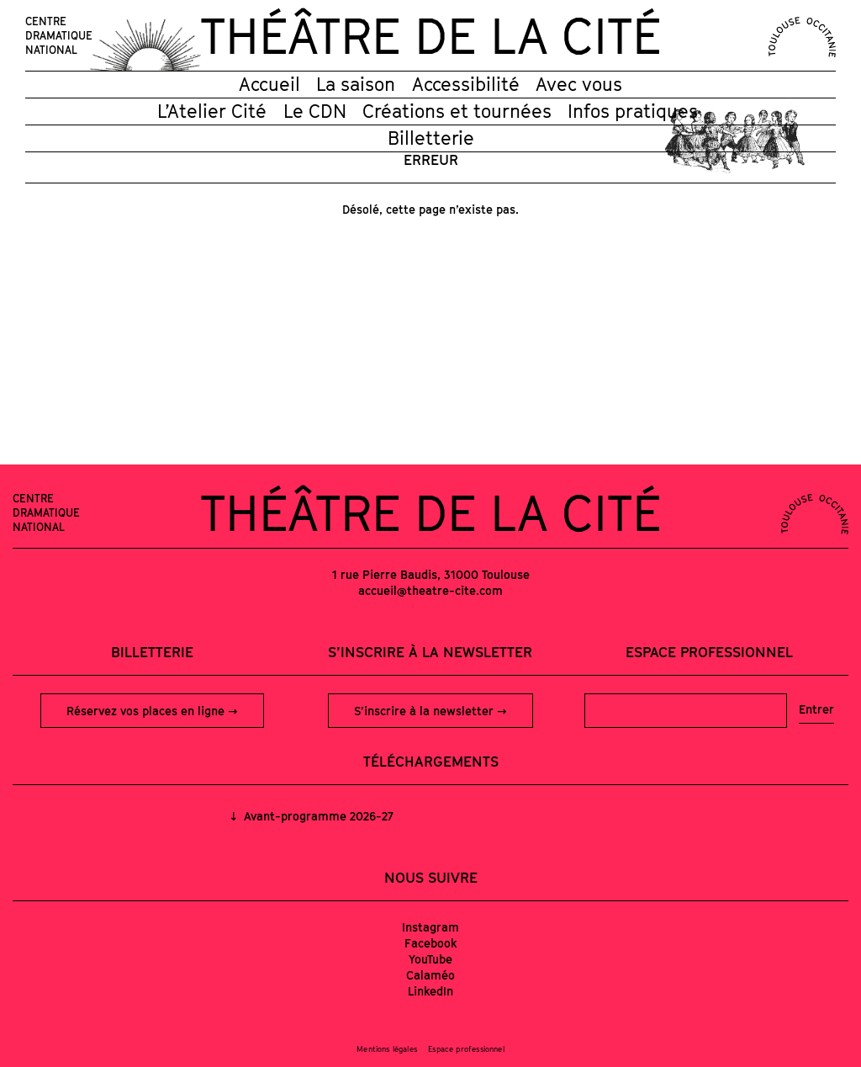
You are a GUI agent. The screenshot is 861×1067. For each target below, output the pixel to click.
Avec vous (579, 84)
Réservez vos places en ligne (147, 710)
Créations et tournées (457, 111)
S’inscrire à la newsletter (425, 710)
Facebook (430, 943)
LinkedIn (430, 991)
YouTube (430, 959)
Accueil (269, 84)
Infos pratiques (633, 111)
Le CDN (314, 111)
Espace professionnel (709, 652)
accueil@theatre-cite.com (430, 590)
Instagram (430, 927)
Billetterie (431, 138)
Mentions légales (387, 1049)
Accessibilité (466, 84)
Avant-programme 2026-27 (317, 816)
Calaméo (430, 975)
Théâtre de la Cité (430, 35)
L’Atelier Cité (212, 111)
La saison (355, 84)
